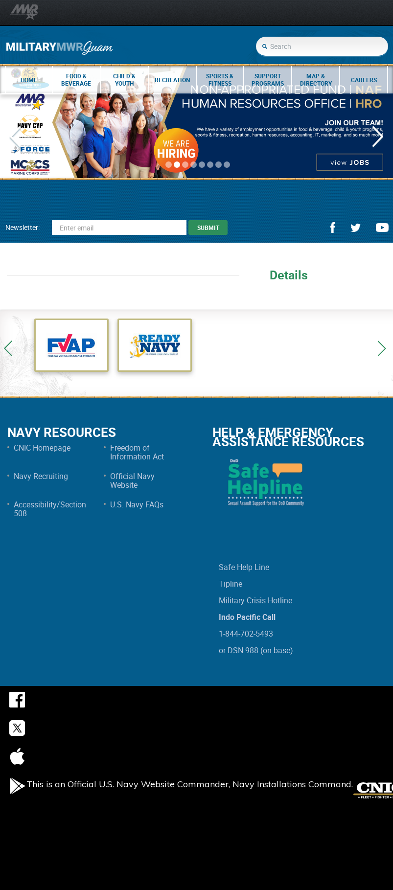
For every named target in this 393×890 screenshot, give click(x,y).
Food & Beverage (76, 79)
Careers (364, 80)
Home (29, 80)
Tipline (230, 583)
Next (381, 348)
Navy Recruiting (41, 476)
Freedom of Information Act (137, 452)
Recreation (172, 80)
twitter (355, 228)
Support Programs (268, 79)
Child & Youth (124, 79)
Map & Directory (316, 79)
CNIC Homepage (42, 447)
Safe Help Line (244, 567)
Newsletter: (22, 227)
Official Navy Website (132, 480)
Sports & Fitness (219, 79)
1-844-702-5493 (246, 633)
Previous (8, 348)
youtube (382, 227)
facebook (332, 227)
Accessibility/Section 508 (50, 509)
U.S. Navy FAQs (136, 504)
